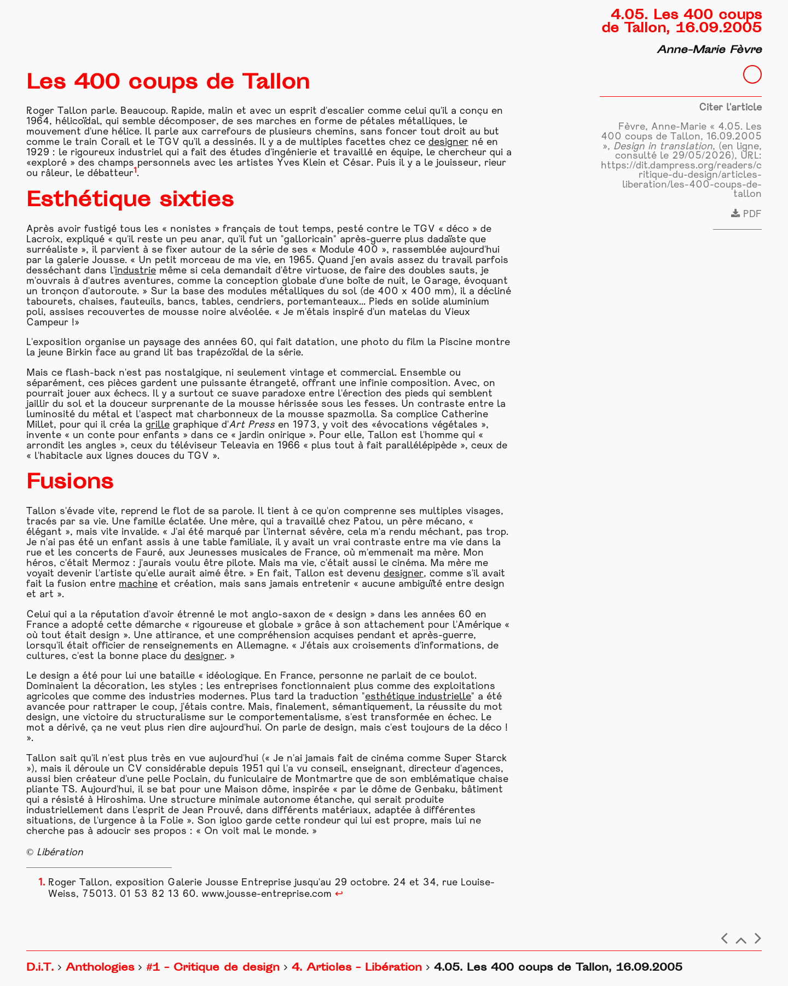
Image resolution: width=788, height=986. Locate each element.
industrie (135, 271)
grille (158, 425)
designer (448, 142)
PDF (746, 214)
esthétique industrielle (418, 697)
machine (138, 584)
